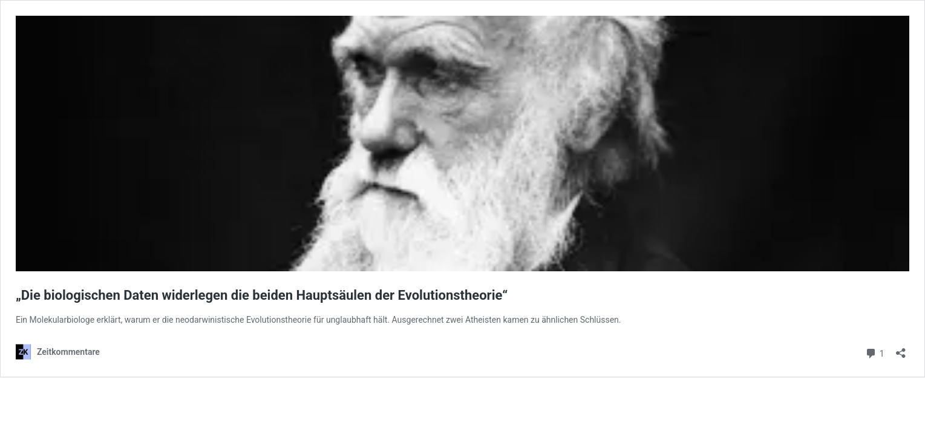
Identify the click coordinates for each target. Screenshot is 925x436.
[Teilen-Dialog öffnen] (900, 349)
